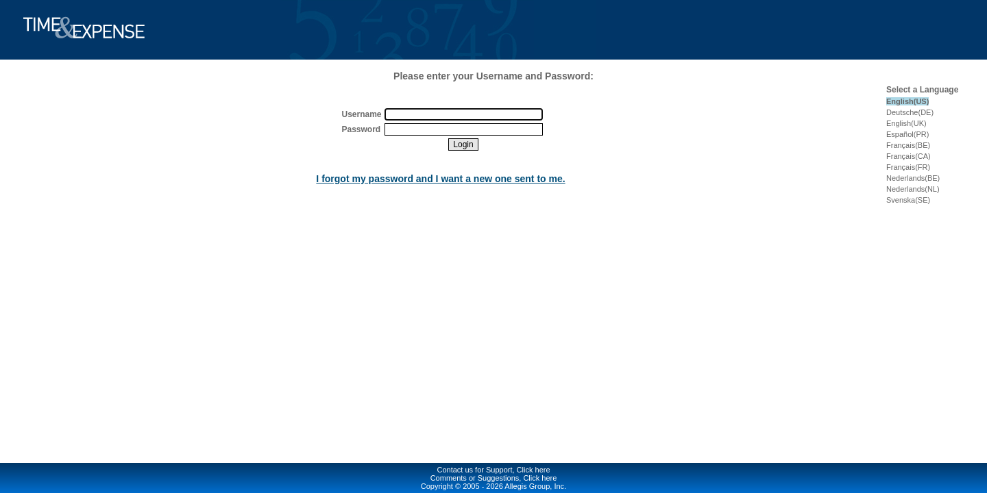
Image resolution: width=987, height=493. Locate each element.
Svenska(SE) (908, 200)
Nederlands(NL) (913, 189)
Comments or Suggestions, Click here (493, 478)
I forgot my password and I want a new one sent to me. (440, 178)
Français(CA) (908, 156)
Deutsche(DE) (910, 112)
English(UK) (906, 123)
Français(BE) (908, 145)
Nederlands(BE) (913, 178)
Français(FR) (908, 167)
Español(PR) (907, 134)
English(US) (907, 101)
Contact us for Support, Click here (493, 470)
